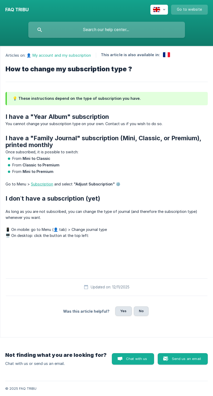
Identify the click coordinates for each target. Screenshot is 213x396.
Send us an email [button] (186, 359)
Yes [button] (123, 311)
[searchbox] (106, 30)
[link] (166, 54)
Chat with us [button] (136, 359)
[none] (17, 10)
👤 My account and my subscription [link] (58, 55)
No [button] (141, 311)
